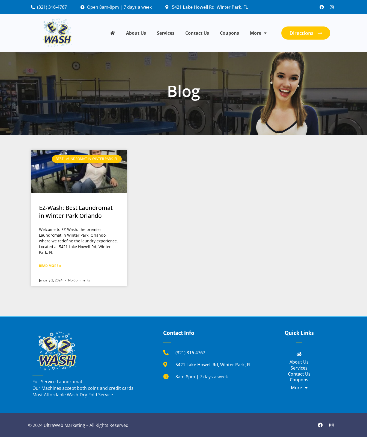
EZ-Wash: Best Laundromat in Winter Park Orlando (76, 211)
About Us (136, 33)
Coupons (229, 33)
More (258, 33)
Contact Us (197, 33)
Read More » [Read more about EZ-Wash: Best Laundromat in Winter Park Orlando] (50, 265)
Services (165, 33)
